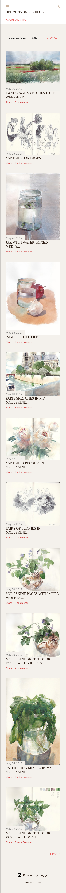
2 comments (22, 102)
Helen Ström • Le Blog (25, 12)
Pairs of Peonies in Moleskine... (23, 530)
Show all (52, 37)
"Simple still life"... (24, 337)
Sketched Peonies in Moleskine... (25, 465)
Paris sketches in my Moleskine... (25, 400)
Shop (24, 19)
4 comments (22, 668)
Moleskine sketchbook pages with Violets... (28, 661)
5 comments (22, 537)
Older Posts (51, 853)
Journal (12, 19)
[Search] (58, 5)
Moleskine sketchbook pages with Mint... (28, 835)
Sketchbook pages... (25, 158)
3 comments (22, 602)
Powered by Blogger (33, 875)
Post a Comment (24, 162)
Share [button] (9, 102)
